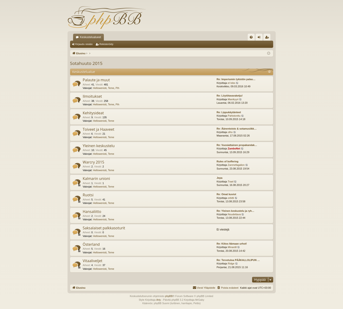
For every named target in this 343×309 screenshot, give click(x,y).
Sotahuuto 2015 (86, 63)
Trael (231, 181)
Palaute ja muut (96, 79)
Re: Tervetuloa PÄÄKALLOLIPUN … (238, 260)
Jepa (219, 177)
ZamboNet (234, 148)
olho (230, 132)
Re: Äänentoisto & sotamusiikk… (237, 128)
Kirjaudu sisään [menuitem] (259, 38)
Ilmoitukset (92, 96)
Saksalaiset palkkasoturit (104, 227)
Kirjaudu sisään (84, 44)
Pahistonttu (234, 115)
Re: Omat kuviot (226, 194)
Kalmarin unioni (96, 178)
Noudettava (234, 214)
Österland (91, 244)
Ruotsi (88, 194)
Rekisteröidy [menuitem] (268, 38)
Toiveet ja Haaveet (98, 129)
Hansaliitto (92, 211)
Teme (111, 88)
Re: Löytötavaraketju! (230, 95)
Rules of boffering (227, 161)
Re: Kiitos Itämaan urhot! (232, 243)
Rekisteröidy (106, 44)
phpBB (169, 296)
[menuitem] (251, 37)
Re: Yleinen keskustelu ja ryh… (235, 210)
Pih (117, 88)
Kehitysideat (93, 112)
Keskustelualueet (90, 37)
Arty (158, 299)
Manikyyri (233, 99)
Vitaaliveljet (92, 260)
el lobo (231, 83)
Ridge (231, 263)
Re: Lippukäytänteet (229, 112)
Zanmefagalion (236, 165)
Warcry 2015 (93, 162)
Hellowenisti (100, 88)
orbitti (231, 198)
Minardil (232, 247)
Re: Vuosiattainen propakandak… (237, 145)
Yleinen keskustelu (99, 145)
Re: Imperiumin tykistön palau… (236, 79)
